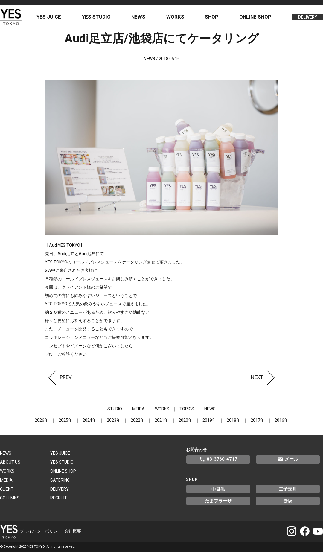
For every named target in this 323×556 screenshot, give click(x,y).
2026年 (42, 424)
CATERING (60, 484)
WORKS (178, 19)
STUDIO (114, 413)
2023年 (114, 424)
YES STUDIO (100, 19)
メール (287, 464)
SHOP (213, 19)
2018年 (233, 424)
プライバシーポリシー (41, 535)
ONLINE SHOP (256, 19)
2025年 (66, 424)
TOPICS (186, 413)
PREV (58, 381)
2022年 (137, 424)
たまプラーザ (218, 505)
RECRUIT (58, 502)
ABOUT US (10, 466)
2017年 (257, 424)
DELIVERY (307, 19)
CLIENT (6, 493)
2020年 (185, 424)
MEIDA (138, 413)
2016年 (281, 424)
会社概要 (72, 535)
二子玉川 (288, 493)
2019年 (209, 424)
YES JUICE (54, 19)
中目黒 (218, 493)
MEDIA (6, 484)
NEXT (264, 381)
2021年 (161, 424)
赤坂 (287, 505)
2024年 (90, 424)
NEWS (142, 19)
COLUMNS (9, 502)
